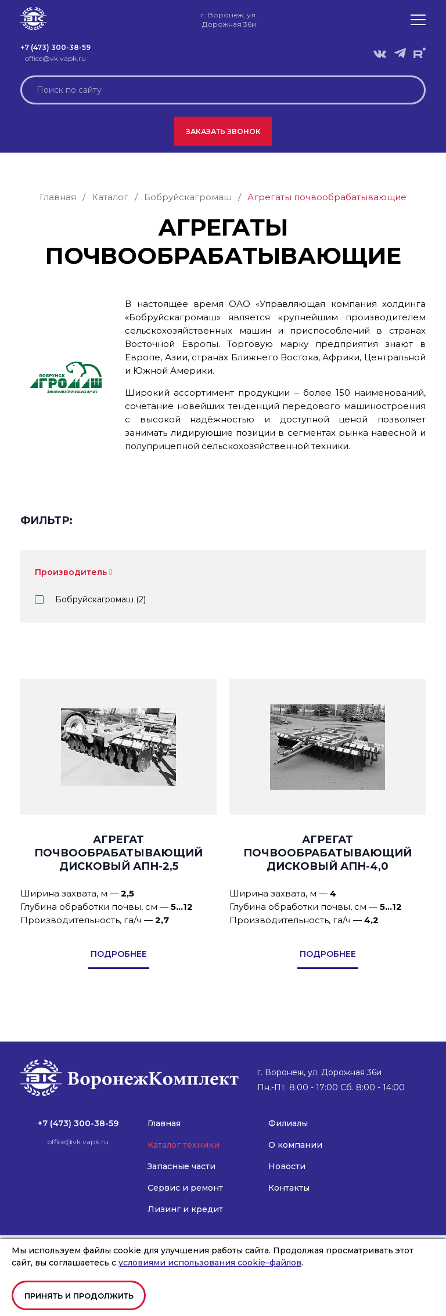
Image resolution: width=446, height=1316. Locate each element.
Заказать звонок (223, 131)
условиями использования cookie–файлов (209, 1262)
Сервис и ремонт (185, 1188)
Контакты (289, 1188)
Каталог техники (184, 1145)
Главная (164, 1123)
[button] (418, 20)
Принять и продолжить (79, 1295)
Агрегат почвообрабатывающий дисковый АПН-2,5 (118, 853)
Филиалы (288, 1123)
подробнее (119, 954)
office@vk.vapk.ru (55, 58)
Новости (286, 1166)
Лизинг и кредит (185, 1209)
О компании (295, 1145)
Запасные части (181, 1166)
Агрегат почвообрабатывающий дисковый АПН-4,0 (327, 853)
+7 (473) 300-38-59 (55, 47)
